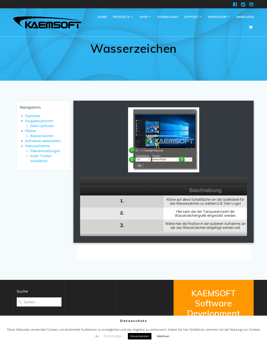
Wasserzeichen (42, 136)
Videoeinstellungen (45, 151)
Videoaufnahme (37, 146)
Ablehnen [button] (163, 336)
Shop (144, 17)
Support (191, 17)
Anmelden (245, 17)
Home (102, 17)
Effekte (30, 131)
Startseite (32, 116)
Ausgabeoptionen (39, 121)
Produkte (121, 17)
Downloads (167, 17)
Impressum (217, 17)
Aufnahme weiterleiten (43, 141)
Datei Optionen (42, 126)
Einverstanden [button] (139, 336)
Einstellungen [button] (113, 336)
